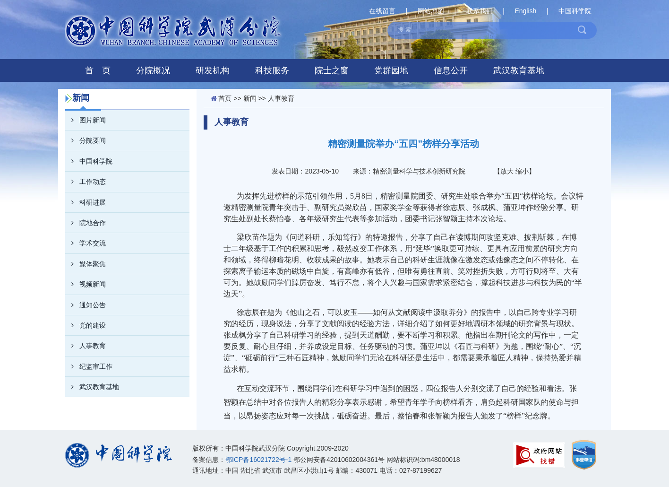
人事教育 (85, 346)
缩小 (522, 171)
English (525, 11)
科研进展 (85, 202)
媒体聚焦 (85, 264)
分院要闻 (85, 140)
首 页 (98, 70)
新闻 (250, 98)
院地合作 (85, 223)
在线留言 (382, 11)
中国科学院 (575, 11)
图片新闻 (85, 120)
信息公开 (451, 70)
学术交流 (85, 243)
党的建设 (85, 325)
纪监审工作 (88, 366)
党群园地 (391, 70)
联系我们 (479, 11)
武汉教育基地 (518, 70)
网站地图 (431, 11)
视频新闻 (85, 284)
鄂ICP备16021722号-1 (258, 459)
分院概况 (153, 70)
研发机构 (213, 70)
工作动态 (85, 181)
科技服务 (272, 70)
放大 (507, 171)
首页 (225, 98)
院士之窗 (332, 70)
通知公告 (85, 305)
